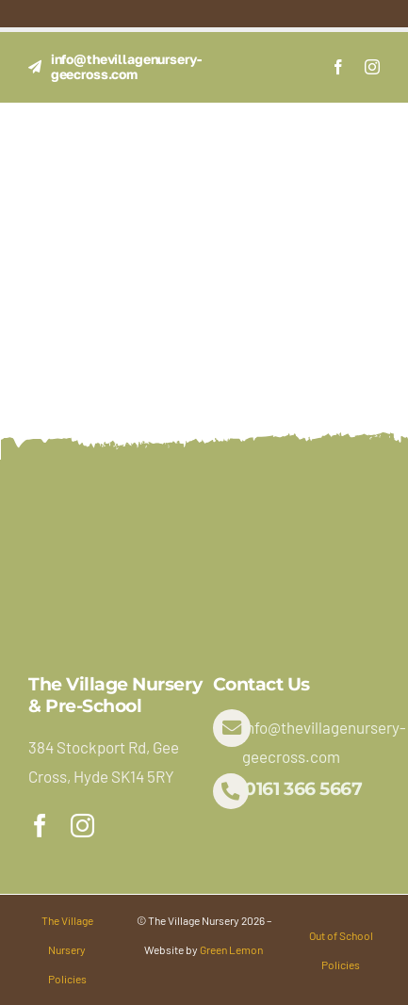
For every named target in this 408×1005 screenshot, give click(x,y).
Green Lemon (231, 949)
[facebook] (338, 66)
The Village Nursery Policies (67, 949)
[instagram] (372, 66)
